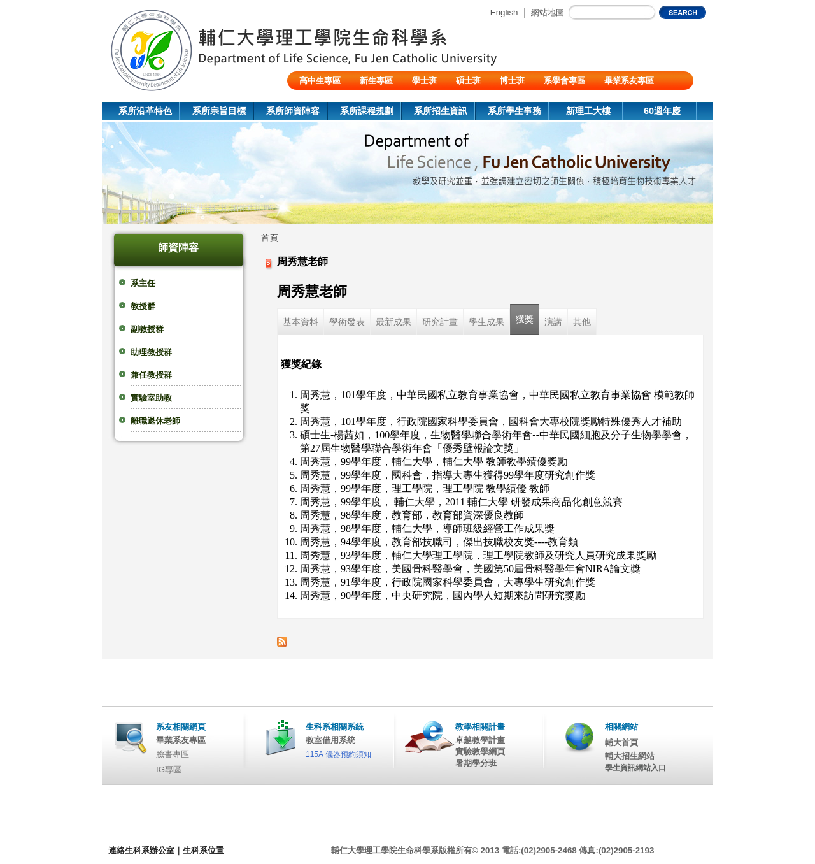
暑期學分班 (476, 763)
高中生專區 (320, 80)
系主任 (143, 283)
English (504, 12)
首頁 (270, 238)
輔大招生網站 (630, 756)
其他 (582, 322)
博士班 (512, 80)
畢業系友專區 (629, 80)
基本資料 (300, 322)
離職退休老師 (155, 421)
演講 (553, 322)
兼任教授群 (151, 375)
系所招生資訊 (440, 111)
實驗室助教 (151, 398)
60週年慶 (662, 111)
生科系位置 (203, 850)
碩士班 (468, 80)
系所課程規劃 (366, 111)
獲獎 (525, 319)
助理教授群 (151, 352)
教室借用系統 (330, 740)
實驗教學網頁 (480, 751)
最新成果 (393, 322)
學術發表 (347, 322)
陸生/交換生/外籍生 (334, 99)
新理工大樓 (588, 111)
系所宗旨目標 (219, 111)
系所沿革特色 (145, 111)
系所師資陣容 (293, 111)
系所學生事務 (514, 111)
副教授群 (147, 329)
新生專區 (376, 80)
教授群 (143, 306)
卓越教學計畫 (480, 740)
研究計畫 (440, 322)
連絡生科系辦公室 (141, 850)
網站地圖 (547, 12)
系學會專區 (564, 80)
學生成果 (486, 322)
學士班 (424, 80)
